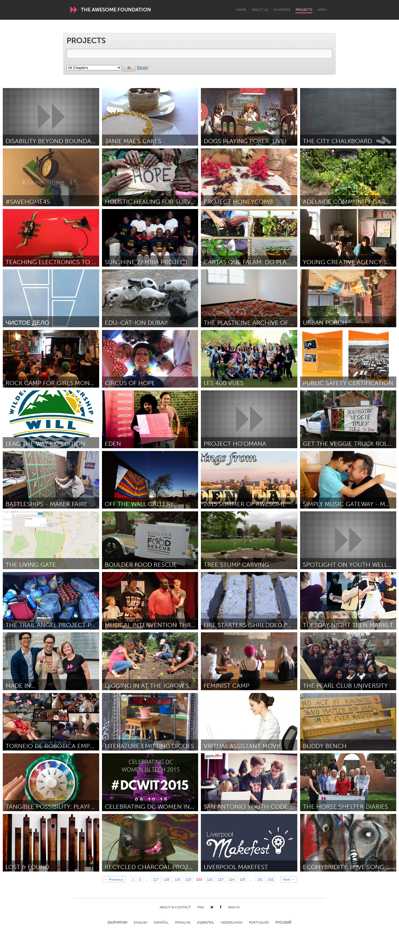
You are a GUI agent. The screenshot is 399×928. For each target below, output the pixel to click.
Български (117, 922)
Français (182, 922)
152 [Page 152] (270, 879)
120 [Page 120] (188, 879)
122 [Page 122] (210, 879)
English (140, 922)
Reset (142, 67)
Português (259, 922)
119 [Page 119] (177, 879)
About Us (260, 10)
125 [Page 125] (242, 879)
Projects (304, 10)
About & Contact (175, 907)
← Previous (113, 879)
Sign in (234, 907)
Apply (322, 10)
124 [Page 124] (231, 879)
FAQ (200, 907)
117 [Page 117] (155, 879)
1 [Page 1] (133, 879)
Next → (289, 879)
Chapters (281, 10)
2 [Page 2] (140, 879)
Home (241, 10)
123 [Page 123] (220, 879)
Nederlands (231, 922)
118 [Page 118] (166, 879)
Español (161, 922)
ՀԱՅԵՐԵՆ (205, 922)
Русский (283, 922)
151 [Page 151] (260, 879)
